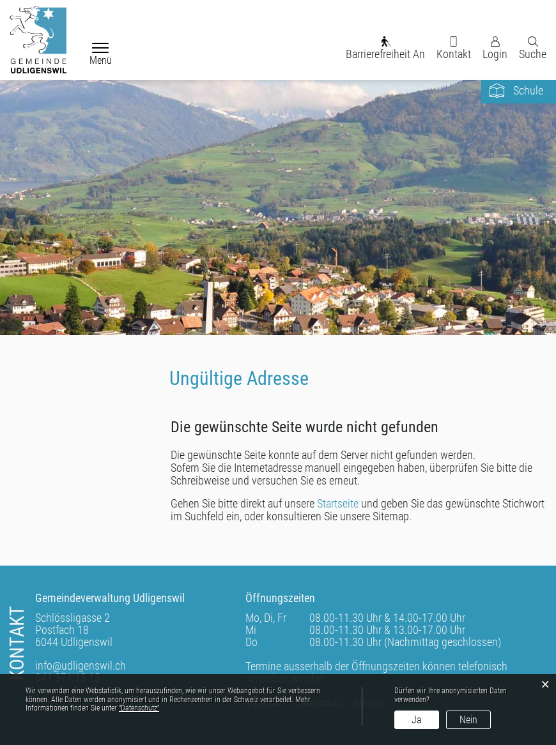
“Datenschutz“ (139, 708)
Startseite (338, 503)
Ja (417, 720)
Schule (528, 90)
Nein (468, 720)
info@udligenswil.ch (80, 665)
